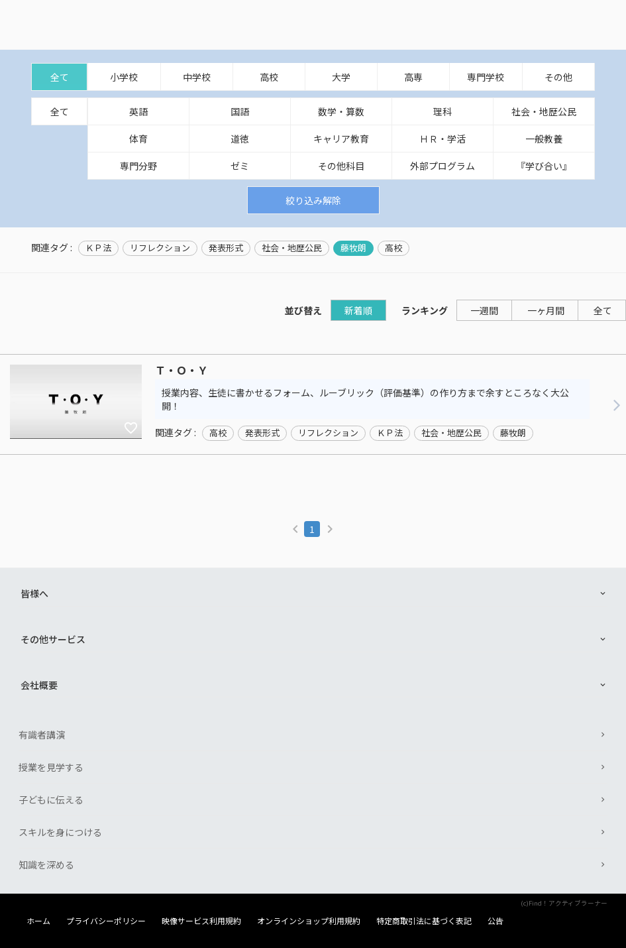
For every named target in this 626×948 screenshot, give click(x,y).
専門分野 (138, 165)
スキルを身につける (60, 832)
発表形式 (226, 248)
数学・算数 (341, 111)
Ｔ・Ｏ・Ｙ (181, 371)
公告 (495, 921)
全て (59, 77)
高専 (413, 77)
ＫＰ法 (98, 248)
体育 (138, 138)
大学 (341, 77)
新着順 (358, 310)
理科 (442, 111)
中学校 (197, 77)
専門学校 (485, 77)
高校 (269, 77)
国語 (240, 111)
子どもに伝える (51, 799)
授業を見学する (51, 767)
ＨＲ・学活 (442, 138)
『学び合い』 (544, 165)
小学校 (124, 77)
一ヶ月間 (545, 310)
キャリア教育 (341, 138)
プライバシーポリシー (106, 921)
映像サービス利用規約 (201, 921)
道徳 (240, 138)
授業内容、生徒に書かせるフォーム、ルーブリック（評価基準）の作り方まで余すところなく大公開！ (365, 399)
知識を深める (46, 864)
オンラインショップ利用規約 (308, 921)
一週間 (484, 310)
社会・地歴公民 (543, 111)
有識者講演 (42, 734)
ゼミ (240, 165)
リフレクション (160, 248)
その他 (558, 77)
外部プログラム (442, 165)
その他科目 (341, 165)
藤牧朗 (353, 248)
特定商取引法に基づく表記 (424, 921)
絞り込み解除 (313, 200)
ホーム (38, 921)
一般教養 (543, 138)
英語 (138, 111)
